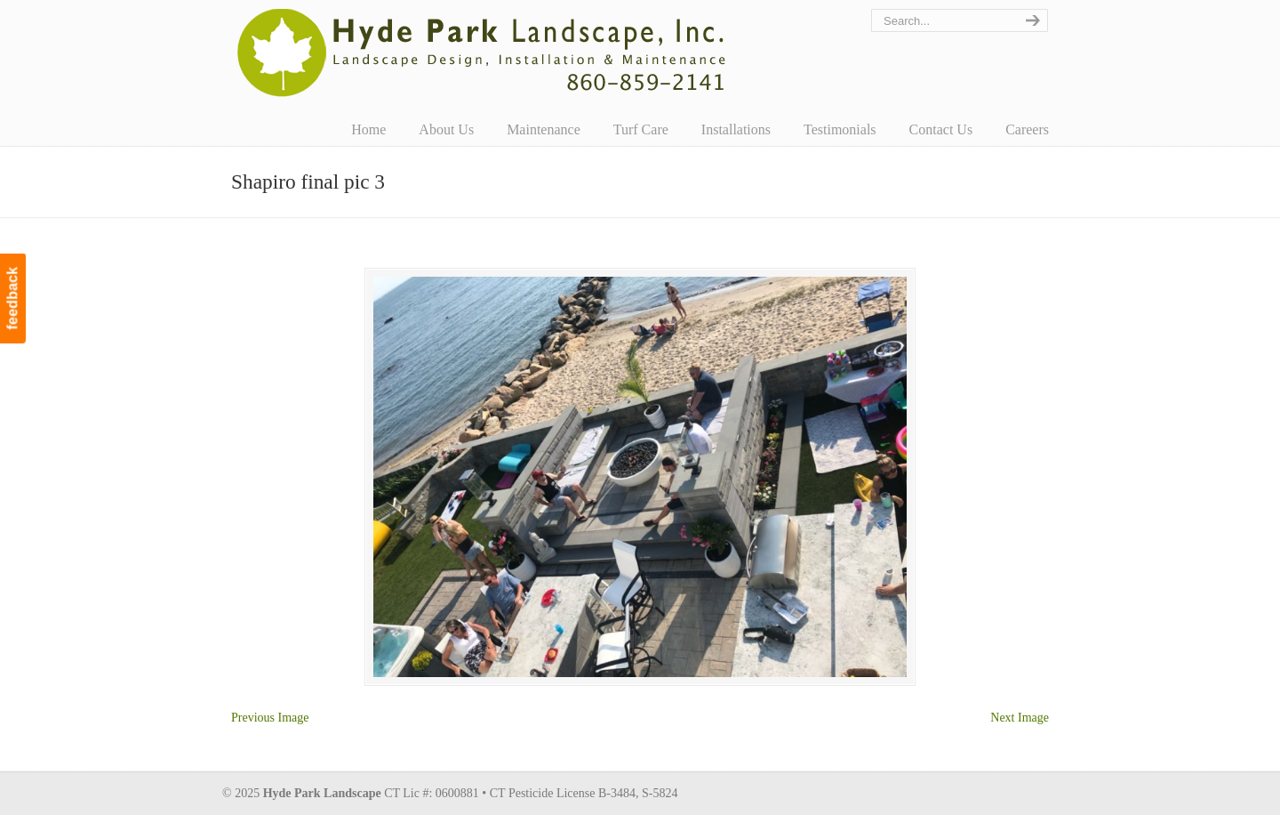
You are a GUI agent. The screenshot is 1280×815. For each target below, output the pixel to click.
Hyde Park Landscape (482, 52)
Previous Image (269, 717)
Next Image (1019, 717)
